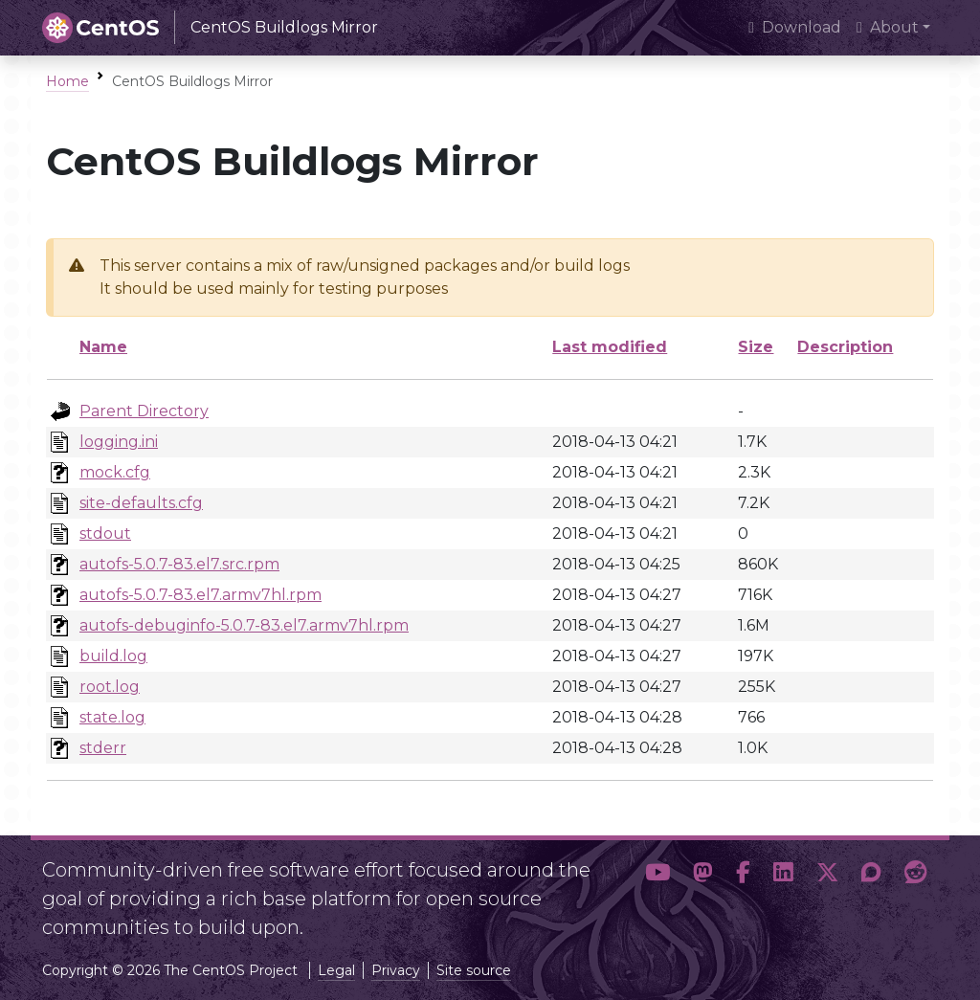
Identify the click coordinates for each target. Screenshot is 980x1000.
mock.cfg (114, 472)
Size (755, 347)
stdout (105, 533)
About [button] (888, 27)
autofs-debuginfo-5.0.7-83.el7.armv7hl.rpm (244, 625)
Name (103, 347)
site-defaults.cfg (141, 503)
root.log (109, 687)
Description (845, 347)
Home (67, 81)
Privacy (395, 970)
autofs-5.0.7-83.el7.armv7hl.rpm (200, 595)
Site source (473, 970)
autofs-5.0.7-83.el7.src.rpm (179, 564)
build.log (113, 656)
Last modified (609, 347)
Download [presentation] (794, 27)
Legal (336, 970)
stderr (102, 748)
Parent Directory (144, 411)
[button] (657, 891)
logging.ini (118, 442)
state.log (112, 717)
